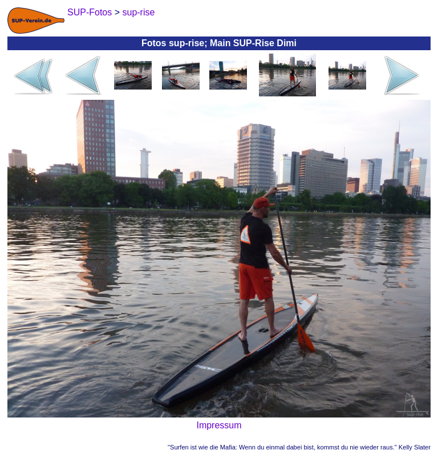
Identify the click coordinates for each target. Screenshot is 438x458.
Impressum (218, 425)
